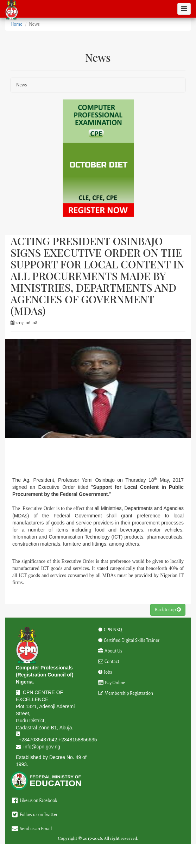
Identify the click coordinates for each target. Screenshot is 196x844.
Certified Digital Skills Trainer (129, 640)
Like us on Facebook (34, 800)
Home (17, 24)
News (21, 85)
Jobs (105, 672)
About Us (110, 651)
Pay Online (112, 682)
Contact (108, 661)
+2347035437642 (38, 739)
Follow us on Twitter (34, 814)
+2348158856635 (77, 739)
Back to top (168, 609)
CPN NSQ (110, 629)
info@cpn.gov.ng (42, 746)
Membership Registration (125, 693)
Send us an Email (31, 828)
